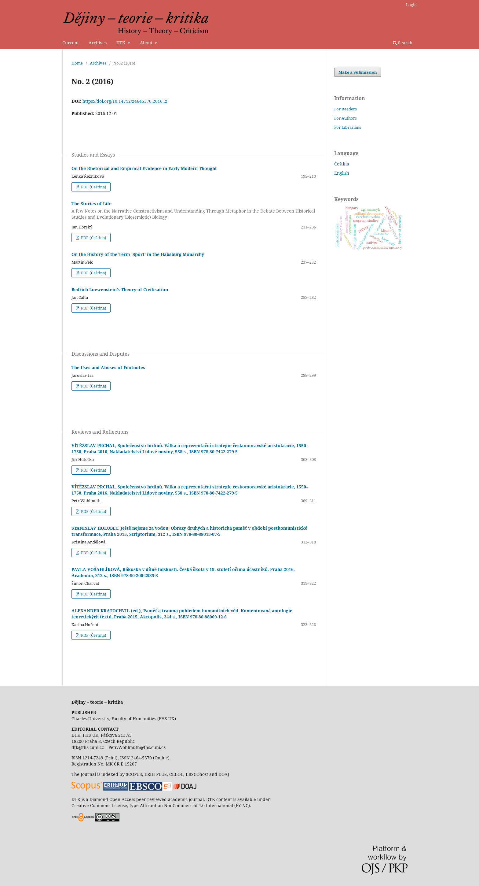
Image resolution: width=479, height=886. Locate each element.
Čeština (341, 164)
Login (411, 4)
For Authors (345, 118)
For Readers (345, 109)
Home (77, 63)
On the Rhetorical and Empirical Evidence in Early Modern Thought (144, 168)
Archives (98, 43)
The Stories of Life (193, 210)
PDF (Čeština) (93, 187)
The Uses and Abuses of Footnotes (108, 367)
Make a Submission (357, 72)
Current (70, 43)
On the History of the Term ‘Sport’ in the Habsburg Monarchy (137, 254)
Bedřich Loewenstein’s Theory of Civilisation (119, 289)
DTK (121, 43)
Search (402, 43)
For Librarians (347, 127)
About (147, 43)
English (341, 173)
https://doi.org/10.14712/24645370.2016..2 (124, 101)
